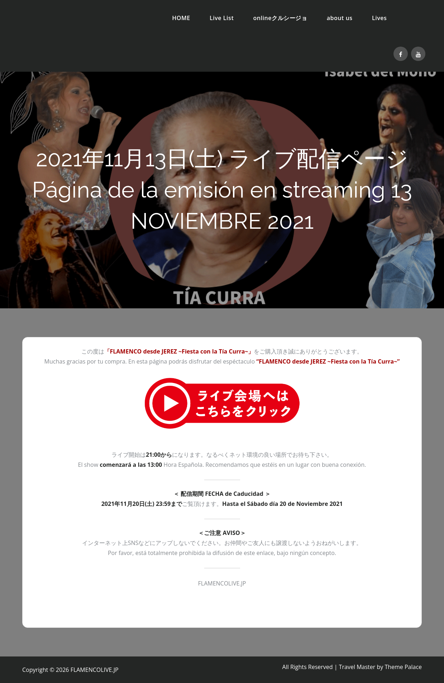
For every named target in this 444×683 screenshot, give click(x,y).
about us (340, 18)
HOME (181, 18)
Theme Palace (403, 667)
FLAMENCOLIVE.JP (95, 670)
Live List (222, 18)
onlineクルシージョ (280, 18)
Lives (379, 18)
